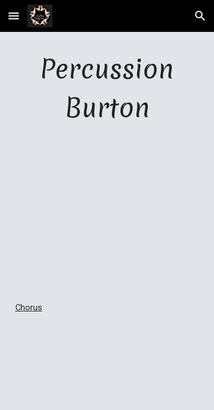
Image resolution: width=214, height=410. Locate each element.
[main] (107, 89)
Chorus (28, 307)
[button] (13, 15)
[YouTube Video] (107, 213)
